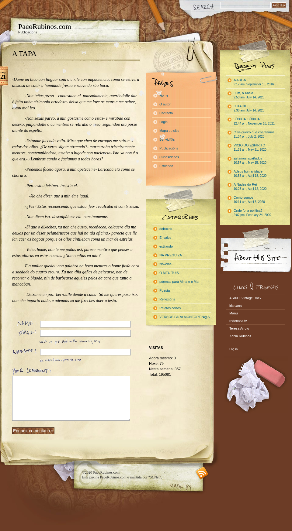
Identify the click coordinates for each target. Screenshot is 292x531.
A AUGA (254, 82)
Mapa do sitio (169, 130)
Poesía (164, 290)
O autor (165, 104)
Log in (233, 349)
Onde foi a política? (252, 213)
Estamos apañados (250, 160)
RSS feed (202, 472)
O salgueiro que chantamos (254, 134)
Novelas (165, 264)
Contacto (166, 113)
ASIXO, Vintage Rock (245, 298)
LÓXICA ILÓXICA (254, 121)
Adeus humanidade (250, 173)
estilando (166, 246)
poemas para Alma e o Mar (179, 281)
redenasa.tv (238, 321)
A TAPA (24, 53)
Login (163, 122)
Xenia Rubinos (240, 336)
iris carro (235, 305)
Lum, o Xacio (249, 95)
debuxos (165, 229)
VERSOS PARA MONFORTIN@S (184, 317)
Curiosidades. (169, 157)
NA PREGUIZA (170, 255)
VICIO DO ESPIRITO (250, 147)
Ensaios (165, 237)
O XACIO (249, 108)
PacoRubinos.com (44, 26)
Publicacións (168, 148)
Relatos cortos (170, 308)
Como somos (249, 200)
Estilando (166, 166)
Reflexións (167, 299)
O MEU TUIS (169, 273)
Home (163, 95)
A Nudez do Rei (250, 186)
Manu (233, 313)
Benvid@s (167, 139)
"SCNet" (154, 477)
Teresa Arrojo (239, 328)
